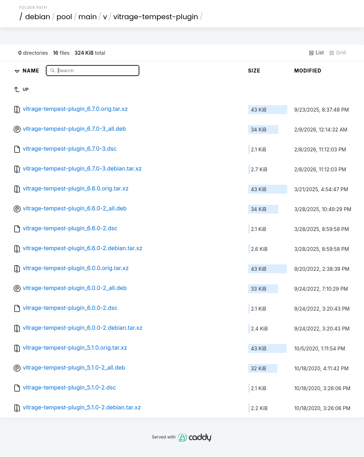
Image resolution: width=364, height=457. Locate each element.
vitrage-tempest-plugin (155, 17)
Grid (337, 52)
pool (64, 17)
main (88, 17)
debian (37, 17)
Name (32, 70)
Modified (308, 71)
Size (254, 71)
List (316, 52)
